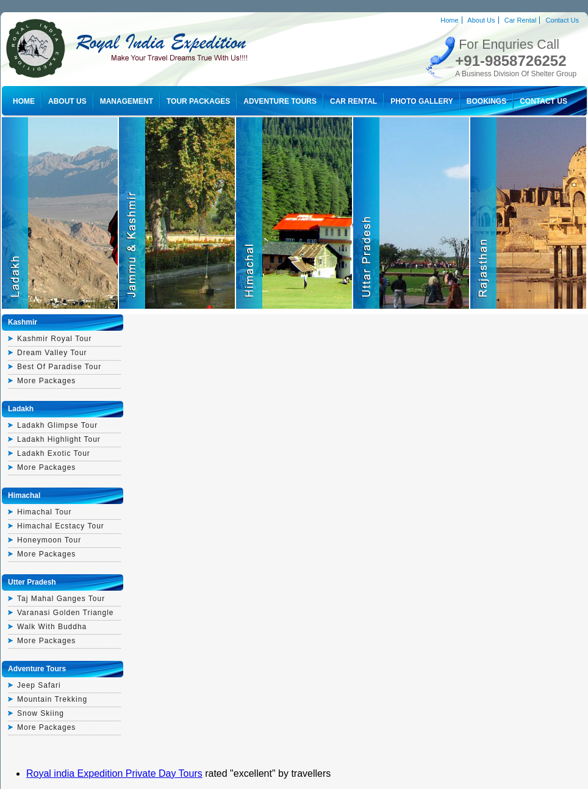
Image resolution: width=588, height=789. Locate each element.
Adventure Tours (280, 101)
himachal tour (44, 512)
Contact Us (562, 20)
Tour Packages (198, 101)
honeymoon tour (49, 540)
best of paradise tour (59, 366)
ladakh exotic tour (53, 453)
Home (449, 20)
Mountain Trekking (52, 699)
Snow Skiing (40, 713)
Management (126, 101)
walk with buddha (52, 626)
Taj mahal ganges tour (61, 598)
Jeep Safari (39, 685)
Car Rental (520, 20)
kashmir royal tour (54, 338)
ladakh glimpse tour (57, 425)
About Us (481, 20)
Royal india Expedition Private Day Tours (114, 773)
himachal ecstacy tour (60, 526)
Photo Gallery (421, 101)
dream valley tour (52, 352)
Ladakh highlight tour (59, 439)
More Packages (46, 380)
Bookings (486, 101)
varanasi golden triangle (65, 612)
